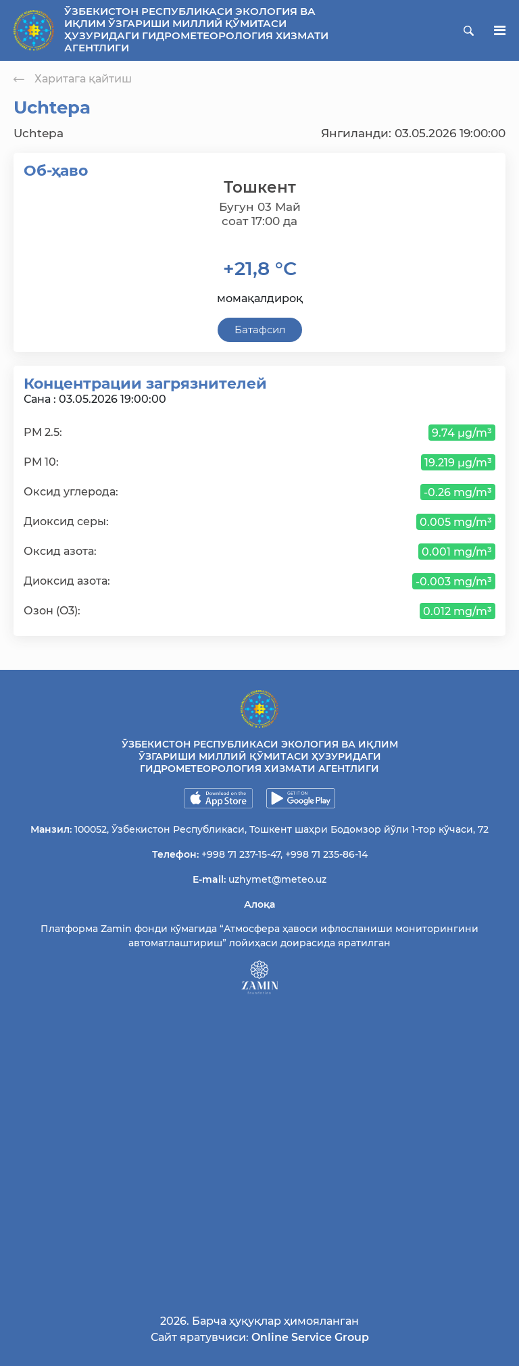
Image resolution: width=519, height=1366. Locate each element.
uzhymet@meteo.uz (277, 879)
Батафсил (259, 329)
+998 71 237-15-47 (240, 854)
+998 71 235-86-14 (326, 854)
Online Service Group (310, 1337)
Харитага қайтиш (73, 78)
